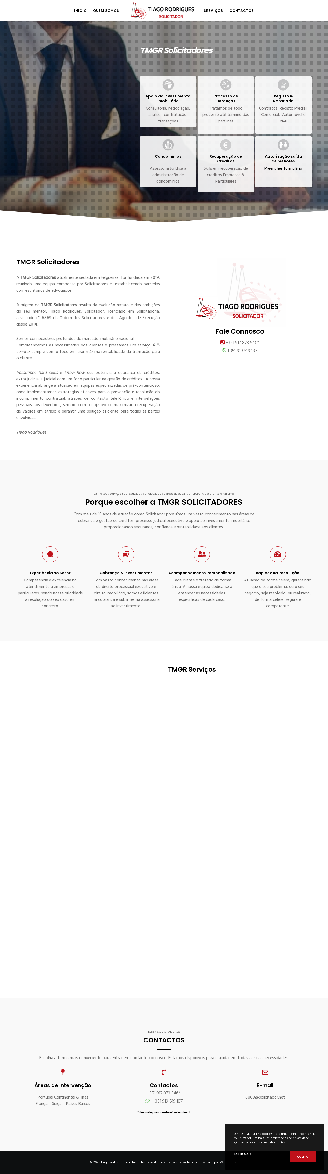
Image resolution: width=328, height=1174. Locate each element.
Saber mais (242, 1154)
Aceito (303, 1156)
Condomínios (168, 156)
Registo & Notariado (283, 98)
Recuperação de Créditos (225, 159)
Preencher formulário (283, 168)
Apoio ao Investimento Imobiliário (168, 98)
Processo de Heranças (226, 98)
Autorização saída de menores (283, 159)
